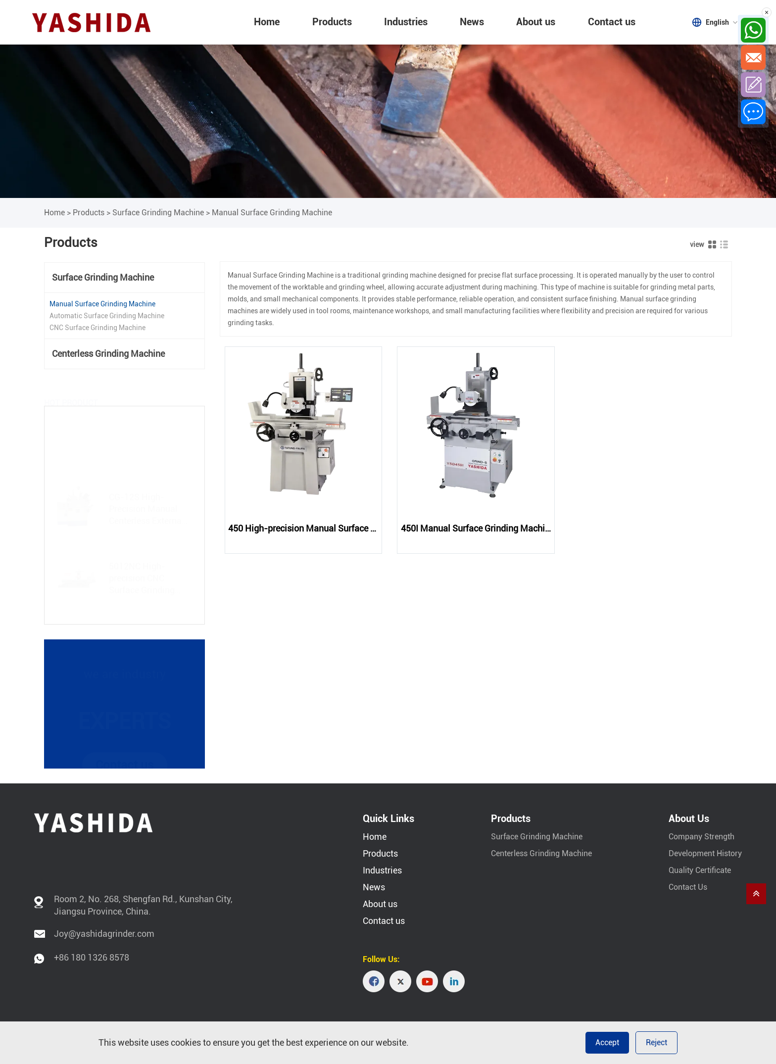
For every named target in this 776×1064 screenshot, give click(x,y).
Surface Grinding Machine (158, 212)
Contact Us (688, 887)
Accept (607, 1042)
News (472, 22)
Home (267, 22)
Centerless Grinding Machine (108, 353)
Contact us (611, 22)
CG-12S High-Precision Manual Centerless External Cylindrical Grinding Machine (148, 488)
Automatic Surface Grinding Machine (106, 316)
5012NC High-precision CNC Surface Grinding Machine (142, 558)
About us (535, 22)
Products (332, 22)
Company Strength (701, 836)
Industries (406, 22)
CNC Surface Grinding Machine (97, 328)
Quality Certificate (700, 870)
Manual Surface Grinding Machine (272, 212)
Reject (656, 1042)
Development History (705, 853)
